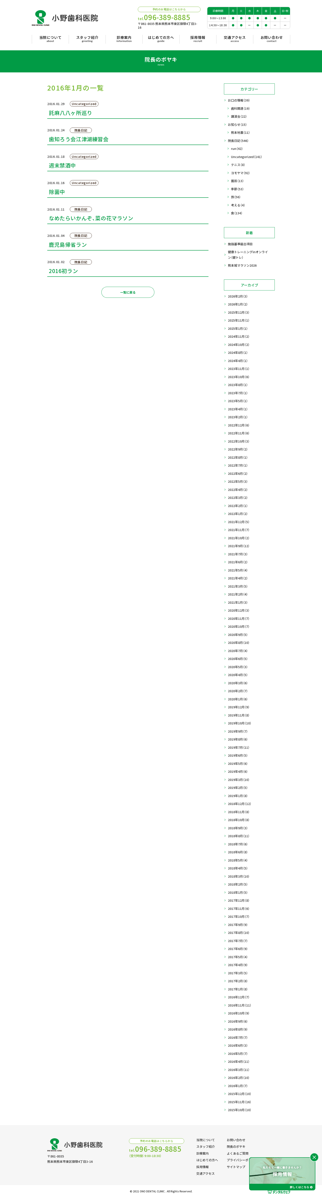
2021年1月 (238, 602)
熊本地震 (240, 132)
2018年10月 (239, 820)
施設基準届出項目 (240, 244)
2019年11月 (239, 715)
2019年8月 (238, 739)
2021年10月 (239, 538)
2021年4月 (238, 578)
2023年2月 (238, 417)
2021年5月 (238, 570)
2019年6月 (238, 755)
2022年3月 (238, 497)
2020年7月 (238, 651)
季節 (237, 189)
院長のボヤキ (236, 1146)
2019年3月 (239, 779)
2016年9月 (238, 1021)
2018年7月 (238, 844)
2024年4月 (238, 361)
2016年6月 (238, 1045)
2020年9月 (238, 634)
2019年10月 (239, 723)
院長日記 (238, 140)
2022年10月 (239, 441)
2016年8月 (238, 1029)
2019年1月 (238, 796)
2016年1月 (238, 1086)
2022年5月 (238, 481)
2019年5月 (238, 763)
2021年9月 (239, 546)
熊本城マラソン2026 (242, 265)
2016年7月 (238, 1037)
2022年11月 (239, 433)
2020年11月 (239, 618)
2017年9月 (238, 924)
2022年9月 (238, 449)
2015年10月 (239, 1110)
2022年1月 (238, 514)
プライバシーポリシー (242, 1160)
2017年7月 (238, 941)
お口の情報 (239, 100)
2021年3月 (238, 586)
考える (238, 205)
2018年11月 (239, 812)
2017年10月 (239, 916)
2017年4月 (238, 965)
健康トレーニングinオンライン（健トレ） (248, 255)
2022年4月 (238, 489)
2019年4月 (238, 771)
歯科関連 (240, 108)
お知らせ (237, 124)
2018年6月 (238, 852)
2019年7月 (239, 747)
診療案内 (202, 1153)
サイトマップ (236, 1167)
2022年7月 (238, 465)
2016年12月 (239, 997)
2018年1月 (238, 892)
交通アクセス (205, 1173)
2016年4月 (239, 1061)
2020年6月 (238, 659)
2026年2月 (238, 296)
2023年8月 (238, 385)
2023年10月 (239, 377)
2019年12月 (239, 707)
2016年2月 (239, 1077)
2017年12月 (239, 900)
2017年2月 (238, 981)
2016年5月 (238, 1053)
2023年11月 (239, 368)
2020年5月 (238, 667)
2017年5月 (238, 957)
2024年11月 (239, 336)
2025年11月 (239, 320)
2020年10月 (239, 626)
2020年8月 (239, 642)
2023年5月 (238, 401)
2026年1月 (238, 304)
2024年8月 (238, 352)
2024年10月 (239, 344)
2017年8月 (239, 932)
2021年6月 (238, 562)
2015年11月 (239, 1102)
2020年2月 (238, 691)
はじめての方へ (207, 1160)
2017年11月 (239, 908)
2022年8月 (238, 457)
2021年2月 (238, 594)
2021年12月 (239, 522)
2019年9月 (238, 731)
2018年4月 (238, 868)
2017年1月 (238, 989)
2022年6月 (238, 473)
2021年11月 (239, 530)
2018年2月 (238, 884)
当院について (205, 1140)
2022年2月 (238, 506)
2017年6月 (238, 949)
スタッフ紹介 (205, 1146)
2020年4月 (238, 675)
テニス (238, 165)
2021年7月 (238, 554)
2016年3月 (239, 1070)
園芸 (237, 181)
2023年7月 (238, 393)
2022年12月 (239, 425)
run (237, 148)
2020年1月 (238, 699)
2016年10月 (239, 1013)
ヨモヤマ (240, 173)
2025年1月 (238, 328)
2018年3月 (239, 876)
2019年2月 (238, 787)
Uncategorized (246, 157)
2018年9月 (238, 828)
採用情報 (202, 1167)
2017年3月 (238, 973)
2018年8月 (239, 836)
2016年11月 (239, 1005)
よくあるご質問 (237, 1153)
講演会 (239, 116)
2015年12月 (239, 1094)
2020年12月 (239, 610)
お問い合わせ (236, 1140)
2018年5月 (238, 860)
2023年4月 (238, 409)
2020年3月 (238, 683)
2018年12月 (239, 804)
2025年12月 (239, 312)
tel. (164, 17)
